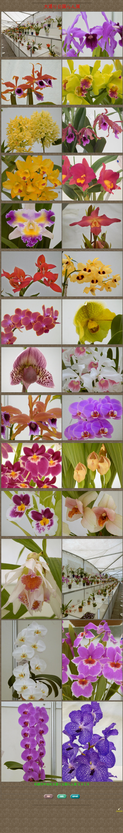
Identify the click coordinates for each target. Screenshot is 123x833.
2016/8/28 (119, 811)
